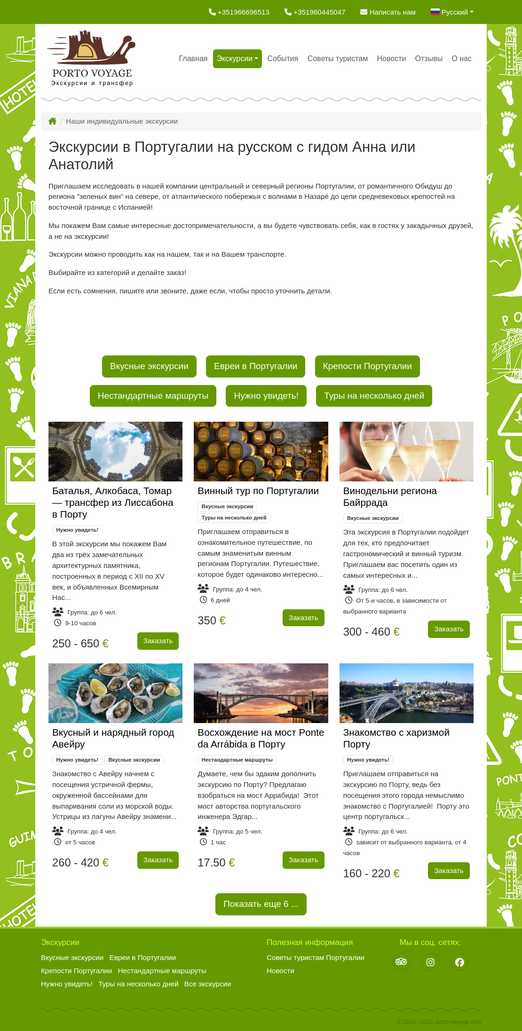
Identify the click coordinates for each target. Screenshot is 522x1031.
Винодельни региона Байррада (390, 496)
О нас (461, 59)
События (282, 59)
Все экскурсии (207, 984)
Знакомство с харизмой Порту (396, 738)
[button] (452, 12)
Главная (193, 59)
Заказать (158, 641)
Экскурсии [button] (235, 59)
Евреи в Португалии (255, 366)
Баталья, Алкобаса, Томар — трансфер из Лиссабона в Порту (112, 502)
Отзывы (429, 59)
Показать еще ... (261, 903)
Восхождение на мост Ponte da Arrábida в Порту (261, 738)
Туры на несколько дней (374, 396)
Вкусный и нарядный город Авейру (113, 738)
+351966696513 (239, 12)
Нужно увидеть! (266, 396)
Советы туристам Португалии (315, 957)
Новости (391, 59)
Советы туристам (338, 59)
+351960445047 (315, 12)
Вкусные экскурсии (149, 366)
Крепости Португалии (367, 366)
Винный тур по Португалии (258, 490)
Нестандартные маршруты (153, 396)
